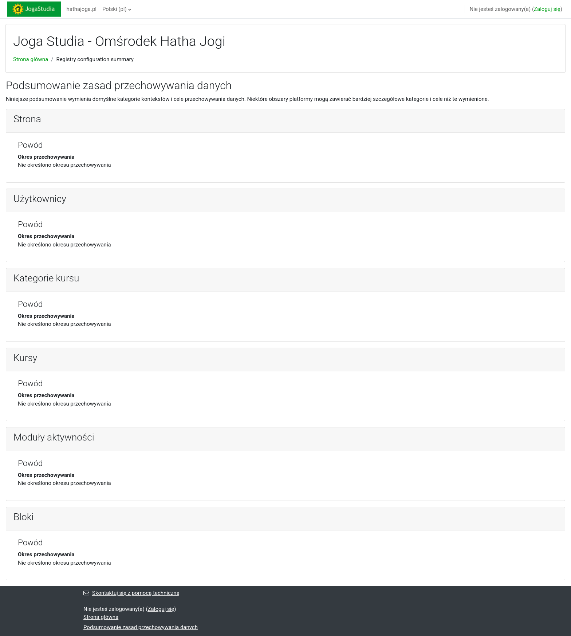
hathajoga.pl (82, 9)
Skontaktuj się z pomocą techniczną (131, 593)
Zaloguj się (547, 9)
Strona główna (30, 59)
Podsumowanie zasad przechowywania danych (140, 627)
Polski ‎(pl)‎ (114, 9)
